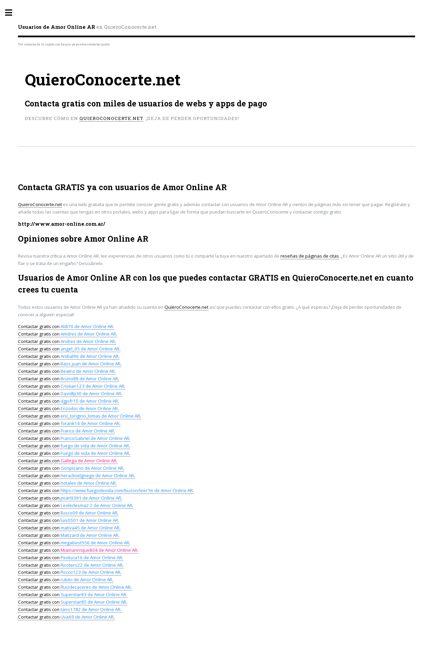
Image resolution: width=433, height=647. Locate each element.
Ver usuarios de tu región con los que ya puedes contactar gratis (64, 44)
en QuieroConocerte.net (87, 26)
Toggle (12, 12)
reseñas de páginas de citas (309, 256)
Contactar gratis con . (66, 326)
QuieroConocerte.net (111, 118)
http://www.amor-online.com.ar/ (61, 224)
